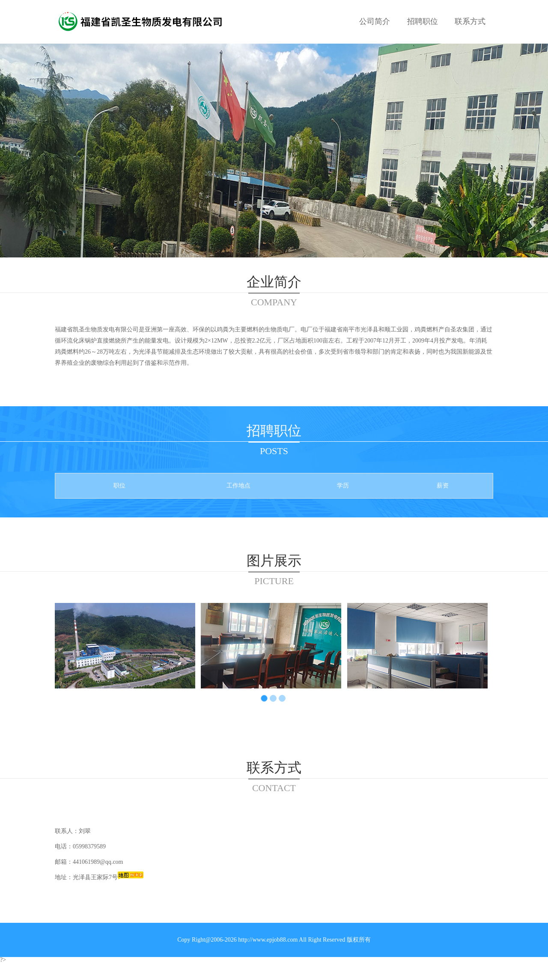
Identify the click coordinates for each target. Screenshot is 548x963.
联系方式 (470, 21)
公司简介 (374, 21)
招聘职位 (422, 21)
